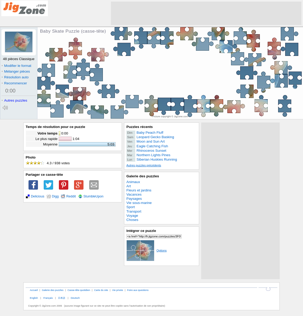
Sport (130, 207)
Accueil (34, 290)
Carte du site (101, 290)
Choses (132, 220)
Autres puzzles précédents (143, 165)
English (34, 297)
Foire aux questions (138, 290)
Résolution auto (15, 77)
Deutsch (75, 297)
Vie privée (117, 290)
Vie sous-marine (139, 203)
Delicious (37, 196)
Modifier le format (16, 66)
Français (48, 297)
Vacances (134, 194)
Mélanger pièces (16, 71)
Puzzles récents (139, 127)
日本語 (61, 297)
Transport (133, 211)
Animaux (133, 182)
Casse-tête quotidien (79, 290)
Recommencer (14, 83)
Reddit (71, 196)
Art (128, 186)
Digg (55, 196)
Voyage (132, 216)
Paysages (134, 199)
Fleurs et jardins (139, 190)
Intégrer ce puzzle (141, 231)
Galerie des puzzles (142, 176)
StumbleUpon (93, 196)
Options (146, 250)
